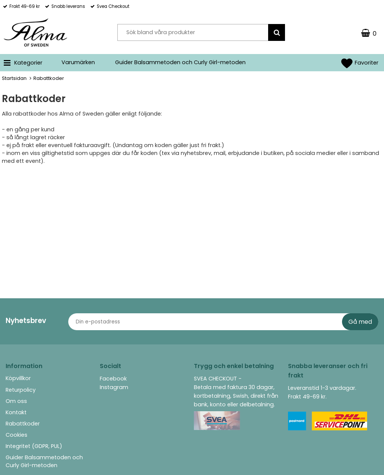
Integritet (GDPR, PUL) (34, 446)
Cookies (16, 435)
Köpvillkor (18, 378)
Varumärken (78, 62)
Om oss (16, 401)
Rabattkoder (23, 423)
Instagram (114, 387)
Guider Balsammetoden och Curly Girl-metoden (180, 62)
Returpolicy (21, 390)
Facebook (113, 378)
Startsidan (14, 78)
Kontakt (16, 412)
